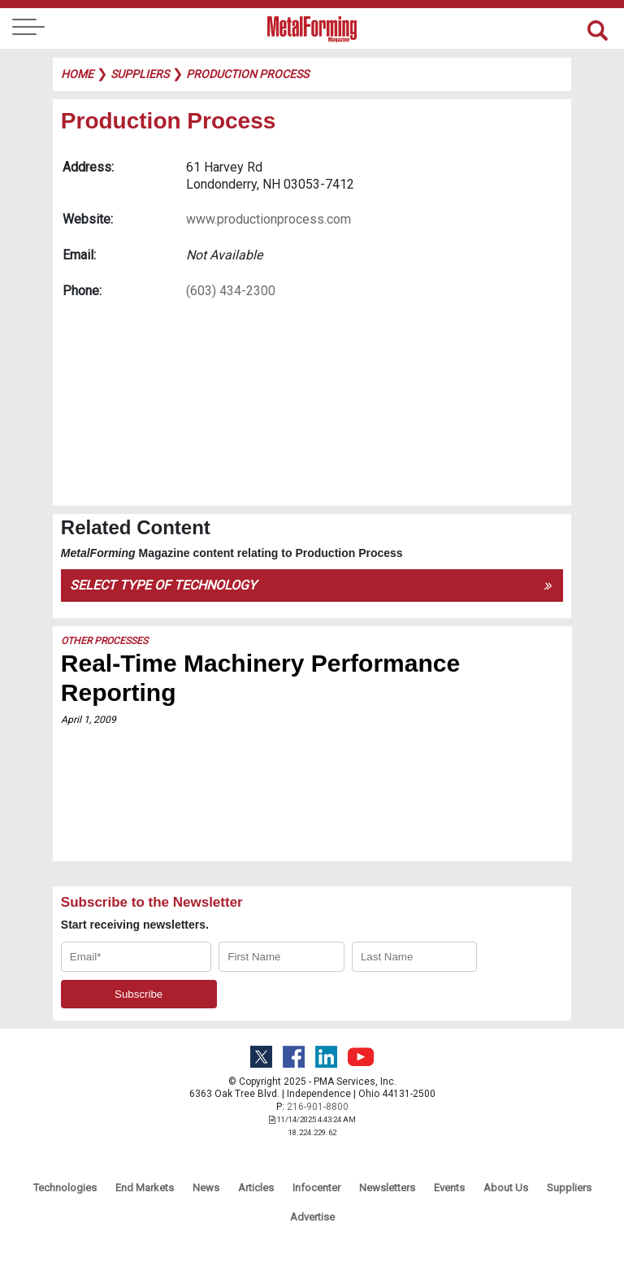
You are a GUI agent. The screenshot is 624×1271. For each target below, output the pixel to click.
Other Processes (104, 640)
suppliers (139, 74)
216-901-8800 (318, 1106)
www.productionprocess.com (268, 219)
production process (247, 74)
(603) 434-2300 (230, 290)
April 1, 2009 (88, 719)
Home (77, 74)
